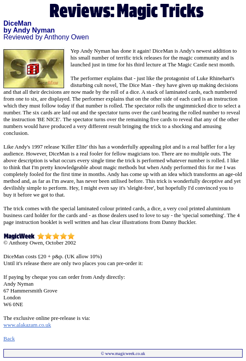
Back (9, 338)
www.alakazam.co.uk (27, 325)
